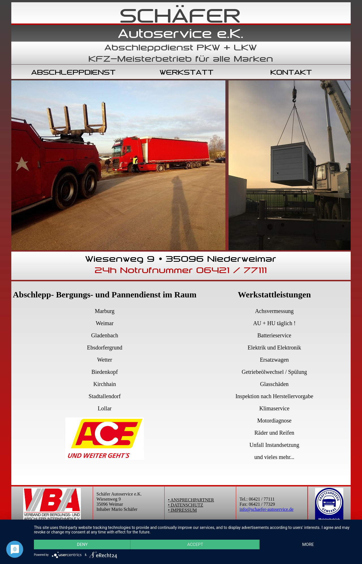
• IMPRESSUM (182, 510)
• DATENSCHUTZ (185, 505)
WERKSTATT (187, 72)
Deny (82, 544)
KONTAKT (291, 72)
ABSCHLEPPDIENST (73, 72)
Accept (195, 544)
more (308, 544)
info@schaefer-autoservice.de (267, 509)
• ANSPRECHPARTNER (191, 499)
